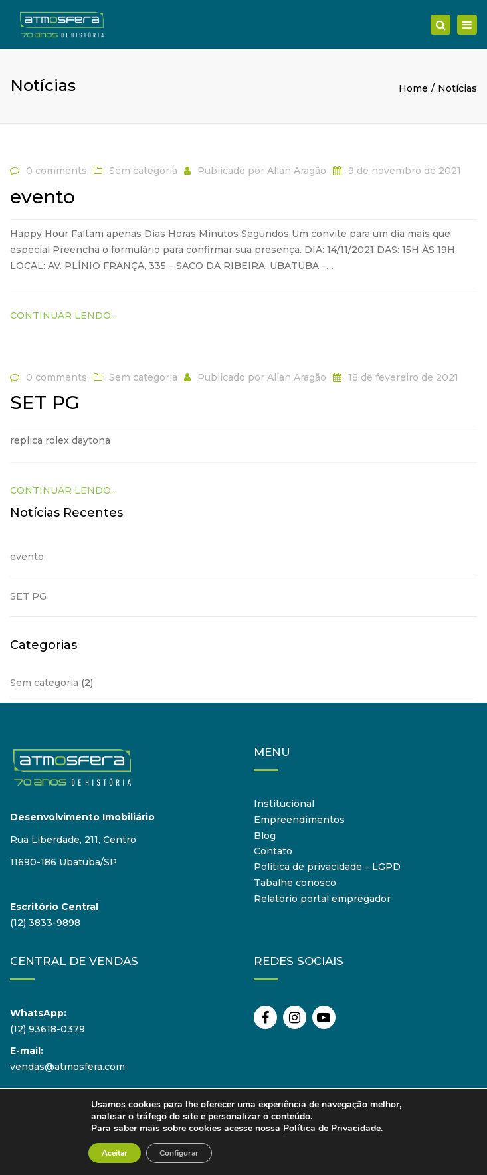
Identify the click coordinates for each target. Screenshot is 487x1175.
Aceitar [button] (115, 1153)
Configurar (179, 1153)
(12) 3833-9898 (45, 923)
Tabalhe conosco (295, 883)
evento (27, 557)
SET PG (28, 596)
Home (413, 88)
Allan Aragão (296, 171)
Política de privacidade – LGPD (327, 867)
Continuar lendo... (63, 315)
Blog (265, 836)
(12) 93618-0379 (47, 1029)
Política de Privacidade (332, 1128)
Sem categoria (143, 171)
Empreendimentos (299, 820)
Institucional (284, 804)
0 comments (56, 171)
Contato (273, 851)
